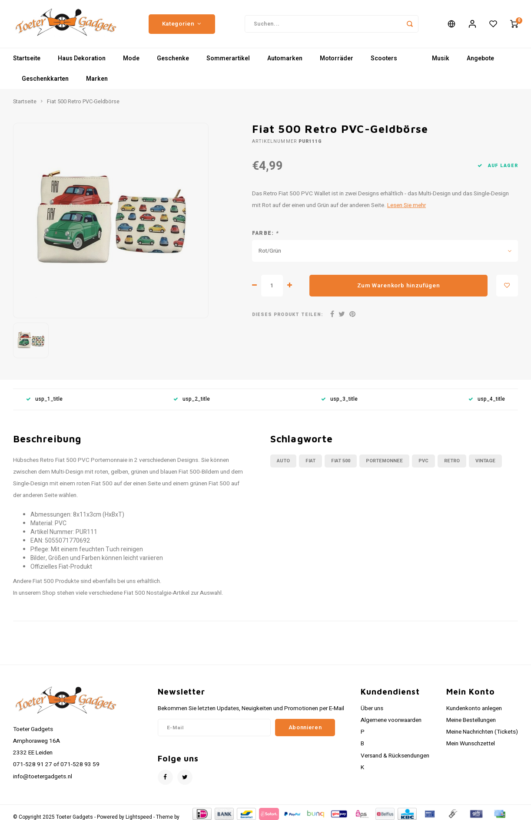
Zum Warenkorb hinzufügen (398, 285)
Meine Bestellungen (471, 720)
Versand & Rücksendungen (395, 755)
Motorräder (336, 58)
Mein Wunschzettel (470, 743)
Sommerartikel (228, 58)
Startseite (26, 58)
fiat (310, 460)
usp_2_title (191, 399)
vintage (485, 460)
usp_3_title (339, 399)
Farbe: (265, 233)
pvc (423, 460)
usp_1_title (44, 399)
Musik (440, 58)
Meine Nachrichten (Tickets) (482, 732)
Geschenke (173, 58)
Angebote (480, 58)
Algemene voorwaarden (391, 720)
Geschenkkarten (45, 78)
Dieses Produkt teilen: (287, 314)
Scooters (384, 58)
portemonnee (384, 460)
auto (283, 460)
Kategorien (182, 24)
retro (452, 460)
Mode (131, 58)
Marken (97, 78)
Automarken (284, 58)
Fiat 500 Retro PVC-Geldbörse (83, 101)
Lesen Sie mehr (406, 205)
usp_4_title (486, 399)
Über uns (372, 708)
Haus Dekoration (82, 58)
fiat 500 (340, 460)
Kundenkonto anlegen (474, 708)
